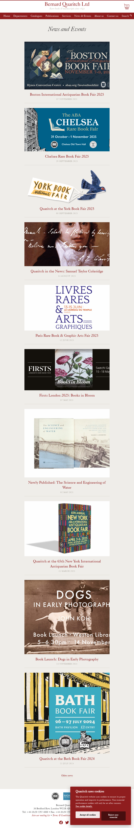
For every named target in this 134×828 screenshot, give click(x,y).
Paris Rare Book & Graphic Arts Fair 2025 (67, 335)
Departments (20, 15)
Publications (52, 15)
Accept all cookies (88, 814)
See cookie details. (84, 806)
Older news (67, 775)
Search (125, 15)
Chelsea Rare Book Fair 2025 (67, 156)
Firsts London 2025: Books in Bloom (67, 395)
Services (66, 15)
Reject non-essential (113, 816)
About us (99, 15)
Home (6, 15)
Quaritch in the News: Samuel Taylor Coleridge (67, 271)
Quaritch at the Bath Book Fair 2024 (67, 758)
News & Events (82, 15)
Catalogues (36, 15)
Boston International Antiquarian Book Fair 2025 (67, 94)
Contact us (113, 15)
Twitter (67, 822)
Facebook (61, 822)
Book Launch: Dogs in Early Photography (67, 659)
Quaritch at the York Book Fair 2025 (67, 208)
